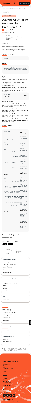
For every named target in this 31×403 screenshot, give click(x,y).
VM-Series (4, 290)
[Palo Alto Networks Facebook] (4, 396)
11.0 (16, 349)
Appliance (15, 350)
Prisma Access (5, 299)
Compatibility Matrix (8, 368)
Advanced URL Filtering (7, 310)
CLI (4, 348)
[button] (30, 322)
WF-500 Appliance (8, 350)
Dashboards (5, 339)
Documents (5, 392)
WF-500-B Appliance (8, 349)
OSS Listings (6, 369)
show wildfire (6, 12)
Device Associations (7, 267)
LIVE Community (7, 381)
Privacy (5, 388)
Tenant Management (7, 272)
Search (4, 365)
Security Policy (5, 330)
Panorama (4, 288)
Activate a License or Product (9, 264)
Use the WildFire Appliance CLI (9, 9)
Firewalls (4, 285)
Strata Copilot (24, 3)
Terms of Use (6, 391)
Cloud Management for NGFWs (9, 283)
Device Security (6, 317)
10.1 (14, 349)
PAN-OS (4, 286)
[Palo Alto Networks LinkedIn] (7, 396)
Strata (24, 348)
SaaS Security (5, 320)
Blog (4, 367)
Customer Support (7, 379)
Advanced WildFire (6, 309)
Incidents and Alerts (7, 341)
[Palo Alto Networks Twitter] (10, 396)
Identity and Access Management (10, 270)
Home (3, 8)
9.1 (10, 348)
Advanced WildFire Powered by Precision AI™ (15, 8)
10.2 (13, 348)
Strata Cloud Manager (7, 262)
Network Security (18, 348)
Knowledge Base (7, 382)
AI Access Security (6, 315)
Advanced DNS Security (7, 314)
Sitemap (5, 371)
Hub (3, 269)
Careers (5, 378)
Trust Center (6, 389)
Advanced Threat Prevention (9, 312)
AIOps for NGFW (6, 281)
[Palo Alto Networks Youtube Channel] (13, 396)
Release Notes (6, 364)
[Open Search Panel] (15, 3)
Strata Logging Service (7, 265)
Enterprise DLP (5, 318)
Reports (4, 342)
